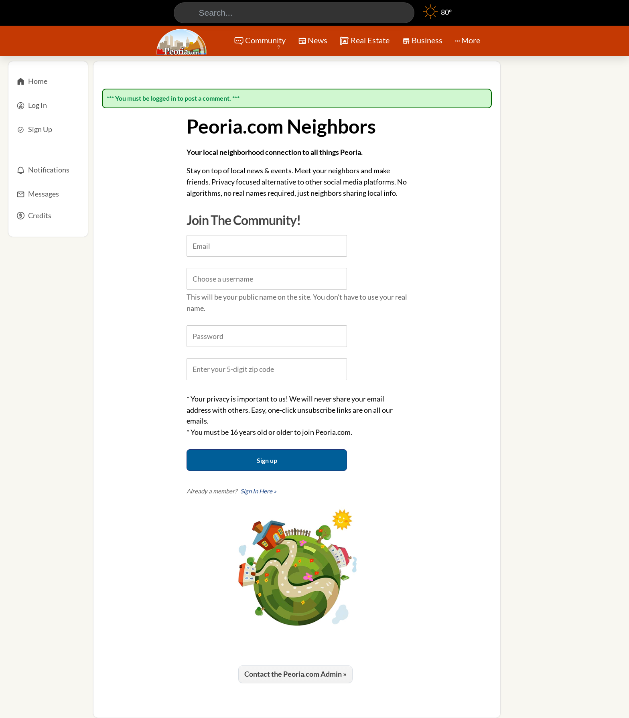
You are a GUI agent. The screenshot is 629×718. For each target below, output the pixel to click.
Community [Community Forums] (260, 43)
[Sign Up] (48, 129)
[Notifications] (48, 170)
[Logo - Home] (182, 42)
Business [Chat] (422, 42)
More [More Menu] (467, 40)
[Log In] (48, 105)
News (312, 42)
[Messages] (48, 194)
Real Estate (364, 41)
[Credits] (48, 218)
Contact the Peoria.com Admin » (295, 673)
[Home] (48, 81)
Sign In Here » (258, 491)
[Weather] (437, 16)
